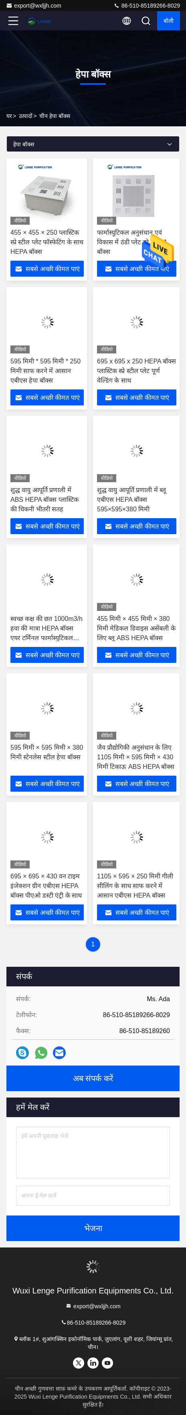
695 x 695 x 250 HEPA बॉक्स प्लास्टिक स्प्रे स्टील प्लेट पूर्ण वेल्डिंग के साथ (136, 371)
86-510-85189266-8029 (146, 5)
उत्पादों (25, 116)
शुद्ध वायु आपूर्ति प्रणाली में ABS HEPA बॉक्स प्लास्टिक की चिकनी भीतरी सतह (44, 500)
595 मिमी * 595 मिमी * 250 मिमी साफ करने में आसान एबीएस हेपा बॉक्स (45, 371)
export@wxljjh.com (33, 5)
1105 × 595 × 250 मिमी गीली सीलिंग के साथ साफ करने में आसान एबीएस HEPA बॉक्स (135, 886)
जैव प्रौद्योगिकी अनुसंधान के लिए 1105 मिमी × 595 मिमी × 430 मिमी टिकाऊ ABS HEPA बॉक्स (135, 757)
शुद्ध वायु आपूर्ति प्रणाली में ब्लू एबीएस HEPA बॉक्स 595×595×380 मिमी (131, 500)
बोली (169, 21)
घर (9, 116)
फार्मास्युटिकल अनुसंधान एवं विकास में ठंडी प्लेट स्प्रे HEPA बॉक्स (132, 242)
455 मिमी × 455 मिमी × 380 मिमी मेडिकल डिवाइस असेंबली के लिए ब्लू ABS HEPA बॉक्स (136, 628)
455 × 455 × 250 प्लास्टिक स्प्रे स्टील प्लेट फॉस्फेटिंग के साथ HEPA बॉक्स (46, 242)
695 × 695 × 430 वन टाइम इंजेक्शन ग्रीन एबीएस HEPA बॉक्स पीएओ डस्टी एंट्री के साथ (46, 886)
